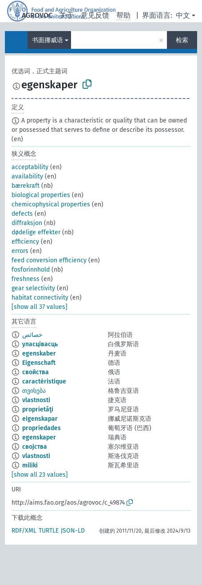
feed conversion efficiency (49, 260)
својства (34, 447)
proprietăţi (37, 409)
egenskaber (39, 353)
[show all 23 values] (40, 474)
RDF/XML (24, 530)
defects (22, 213)
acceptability (30, 167)
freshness (26, 279)
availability (27, 176)
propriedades (41, 428)
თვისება (34, 391)
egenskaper (39, 437)
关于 (66, 15)
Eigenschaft (38, 363)
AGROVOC (37, 15)
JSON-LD (73, 530)
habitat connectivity (40, 297)
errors (20, 251)
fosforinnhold (31, 269)
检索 (182, 40)
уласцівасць (40, 344)
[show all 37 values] (39, 307)
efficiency (25, 241)
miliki (30, 465)
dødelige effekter (36, 232)
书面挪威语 (47, 40)
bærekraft (26, 186)
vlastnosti (36, 400)
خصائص (32, 335)
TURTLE (49, 530)
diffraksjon (27, 223)
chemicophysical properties (51, 204)
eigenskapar (40, 419)
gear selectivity (33, 288)
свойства (35, 372)
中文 (183, 15)
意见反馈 (95, 15)
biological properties (41, 195)
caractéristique (44, 381)
